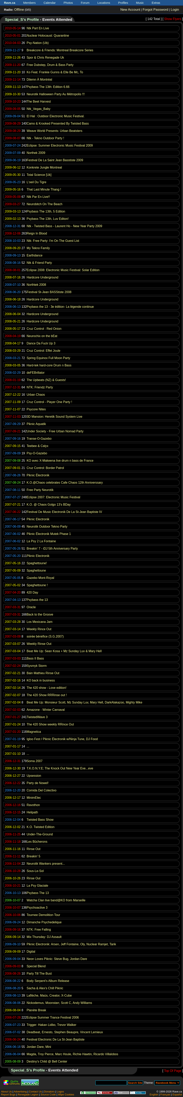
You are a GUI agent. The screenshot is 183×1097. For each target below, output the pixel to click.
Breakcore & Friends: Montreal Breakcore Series (60, 50)
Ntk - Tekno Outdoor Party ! (45, 138)
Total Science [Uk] (39, 174)
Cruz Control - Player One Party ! (49, 402)
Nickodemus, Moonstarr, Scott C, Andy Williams (59, 1003)
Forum (85, 2)
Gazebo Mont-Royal (40, 577)
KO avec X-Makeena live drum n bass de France (60, 460)
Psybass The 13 (38, 893)
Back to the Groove (40, 614)
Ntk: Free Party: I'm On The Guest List (53, 240)
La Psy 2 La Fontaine (41, 541)
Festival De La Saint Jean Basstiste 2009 (55, 160)
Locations (103, 2)
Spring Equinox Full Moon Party (48, 358)
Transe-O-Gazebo (39, 438)
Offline (19, 9)
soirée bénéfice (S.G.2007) (45, 636)
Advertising (20, 1091)
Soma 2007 (35, 761)
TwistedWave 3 (37, 717)
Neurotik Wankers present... (46, 863)
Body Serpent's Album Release (48, 981)
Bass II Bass (35, 658)
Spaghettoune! (37, 563)
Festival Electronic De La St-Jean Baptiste (55, 1039)
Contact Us (35, 1091)
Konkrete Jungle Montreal (44, 167)
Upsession (34, 775)
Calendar (50, 2)
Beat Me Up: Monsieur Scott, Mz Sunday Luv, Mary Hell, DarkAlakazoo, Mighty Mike (84, 702)
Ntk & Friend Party (39, 262)
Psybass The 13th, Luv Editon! (48, 218)
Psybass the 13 (37, 599)
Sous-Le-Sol (35, 871)
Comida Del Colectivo (41, 790)
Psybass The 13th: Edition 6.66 (48, 87)
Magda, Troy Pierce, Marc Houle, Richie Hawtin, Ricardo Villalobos (72, 1054)
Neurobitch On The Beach (44, 204)
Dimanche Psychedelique (44, 922)
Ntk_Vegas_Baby (38, 109)
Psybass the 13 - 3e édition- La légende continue (60, 306)
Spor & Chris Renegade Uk (45, 57)
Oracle (31, 607)
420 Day (32, 592)
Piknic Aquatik (36, 424)
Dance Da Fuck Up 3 (41, 343)
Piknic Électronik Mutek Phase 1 (49, 534)
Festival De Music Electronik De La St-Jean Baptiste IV (64, 512)
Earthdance (35, 255)
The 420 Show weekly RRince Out (50, 724)
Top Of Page (172, 1070)
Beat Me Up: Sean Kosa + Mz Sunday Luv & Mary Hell (64, 651)
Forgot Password (155, 9)
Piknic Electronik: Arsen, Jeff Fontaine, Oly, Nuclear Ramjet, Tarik (71, 944)
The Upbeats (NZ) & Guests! (46, 380)
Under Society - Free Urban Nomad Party (55, 431)
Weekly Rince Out (39, 629)
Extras (156, 2)
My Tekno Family (38, 248)
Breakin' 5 (33, 856)
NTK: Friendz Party (40, 387)
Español (177, 1094)
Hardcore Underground (42, 277)
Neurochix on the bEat (42, 336)
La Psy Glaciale (37, 885)
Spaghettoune (36, 570)
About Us (6, 1091)
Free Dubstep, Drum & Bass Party (50, 65)
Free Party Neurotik (40, 490)
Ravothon (33, 805)
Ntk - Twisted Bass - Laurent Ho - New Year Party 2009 (64, 226)
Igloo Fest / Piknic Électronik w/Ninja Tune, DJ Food (62, 739)
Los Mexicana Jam (39, 621)
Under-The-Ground (40, 834)
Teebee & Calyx (37, 446)
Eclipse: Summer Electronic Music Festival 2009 (60, 145)
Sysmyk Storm (37, 665)
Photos (68, 2)
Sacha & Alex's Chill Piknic (45, 988)
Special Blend (36, 966)
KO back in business (41, 680)
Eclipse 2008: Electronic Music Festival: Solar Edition (63, 270)
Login (175, 9)
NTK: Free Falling (39, 929)
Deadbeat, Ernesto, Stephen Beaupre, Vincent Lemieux (65, 1032)
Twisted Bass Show (40, 819)
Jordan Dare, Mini (39, 1046)
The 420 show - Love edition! (46, 687)
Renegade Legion (28, 1094)
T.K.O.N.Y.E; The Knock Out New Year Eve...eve (60, 768)
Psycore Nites (36, 409)
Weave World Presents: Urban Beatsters (54, 130)
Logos (60, 1091)
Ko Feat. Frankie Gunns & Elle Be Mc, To (55, 72)
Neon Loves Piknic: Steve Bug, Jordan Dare (57, 959)
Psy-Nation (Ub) (38, 43)
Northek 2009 (36, 152)
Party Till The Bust (39, 973)
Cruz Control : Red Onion (44, 328)
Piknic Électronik (38, 475)
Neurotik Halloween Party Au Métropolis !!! (56, 94)
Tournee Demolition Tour (43, 915)
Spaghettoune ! (37, 585)
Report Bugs (8, 1094)
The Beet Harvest (39, 101)
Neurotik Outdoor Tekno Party (47, 526)
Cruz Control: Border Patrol (45, 468)
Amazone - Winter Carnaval (46, 709)
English (154, 1094)
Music (140, 2)
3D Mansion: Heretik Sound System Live (54, 416)
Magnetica (34, 731)
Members (29, 2)
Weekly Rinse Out (39, 643)
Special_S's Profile (22, 19)
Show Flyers (172, 19)
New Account (130, 9)
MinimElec (34, 797)
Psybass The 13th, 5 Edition (46, 211)
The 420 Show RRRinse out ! (47, 695)
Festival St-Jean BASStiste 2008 (49, 292)
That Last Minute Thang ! (44, 189)
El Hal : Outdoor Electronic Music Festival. (55, 116)
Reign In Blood (37, 233)
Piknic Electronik (38, 519)
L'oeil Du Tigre (36, 182)
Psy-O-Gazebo (37, 453)
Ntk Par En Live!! (38, 196)
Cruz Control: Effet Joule (43, 350)
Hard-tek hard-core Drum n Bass (49, 365)
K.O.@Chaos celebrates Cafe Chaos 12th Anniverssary (65, 482)
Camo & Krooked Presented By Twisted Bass (58, 123)
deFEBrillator (36, 372)
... (28, 746)
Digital (31, 951)
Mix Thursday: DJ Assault (44, 937)
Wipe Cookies (66, 1094)
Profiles (123, 2)
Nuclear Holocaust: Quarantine (48, 35)
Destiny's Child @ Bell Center (47, 1061)
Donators (49, 1091)
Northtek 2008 (36, 284)
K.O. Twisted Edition (40, 827)
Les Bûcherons (37, 841)
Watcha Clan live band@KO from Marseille (56, 900)
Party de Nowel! (37, 783)
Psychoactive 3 (37, 907)
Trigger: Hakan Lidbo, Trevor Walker (51, 1024)
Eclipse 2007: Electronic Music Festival (53, 497)
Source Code (48, 1094)
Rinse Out (33, 849)
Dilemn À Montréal (39, 79)
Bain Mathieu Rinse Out (43, 673)
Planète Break (36, 1010)
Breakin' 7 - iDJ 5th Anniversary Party (52, 548)
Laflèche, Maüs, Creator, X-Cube (49, 995)
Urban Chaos (36, 394)
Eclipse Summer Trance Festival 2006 (53, 1017)
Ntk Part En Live (38, 28)
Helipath (32, 812)
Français (165, 1094)
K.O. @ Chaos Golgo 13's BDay (49, 504)
